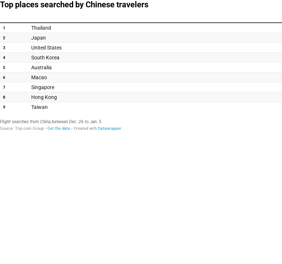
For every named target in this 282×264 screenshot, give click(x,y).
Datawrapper (109, 128)
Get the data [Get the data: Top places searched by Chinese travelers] (58, 128)
